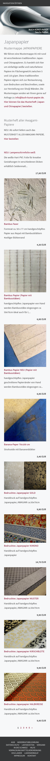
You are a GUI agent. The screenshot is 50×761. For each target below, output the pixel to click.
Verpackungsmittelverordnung (25, 750)
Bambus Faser (11, 223)
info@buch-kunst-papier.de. (29, 97)
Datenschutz (12, 744)
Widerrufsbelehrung (28, 742)
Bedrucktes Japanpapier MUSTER (21, 598)
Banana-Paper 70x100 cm (17, 444)
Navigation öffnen (12, 3)
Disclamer (16, 753)
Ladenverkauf (31, 753)
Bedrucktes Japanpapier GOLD (19, 492)
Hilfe (32, 747)
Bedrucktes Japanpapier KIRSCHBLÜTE (24, 651)
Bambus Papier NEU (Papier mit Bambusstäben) (20, 371)
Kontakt (31, 755)
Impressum (19, 755)
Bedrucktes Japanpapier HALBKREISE (23, 704)
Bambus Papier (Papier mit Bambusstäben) (18, 297)
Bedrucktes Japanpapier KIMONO (21, 545)
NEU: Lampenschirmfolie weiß (19, 152)
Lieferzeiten (28, 744)
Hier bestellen (11, 138)
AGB (13, 742)
